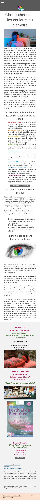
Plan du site (17, 496)
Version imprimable (7, 496)
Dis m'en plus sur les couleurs (20, 185)
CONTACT (20, 458)
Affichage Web (35, 495)
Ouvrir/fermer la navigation (20, 2)
